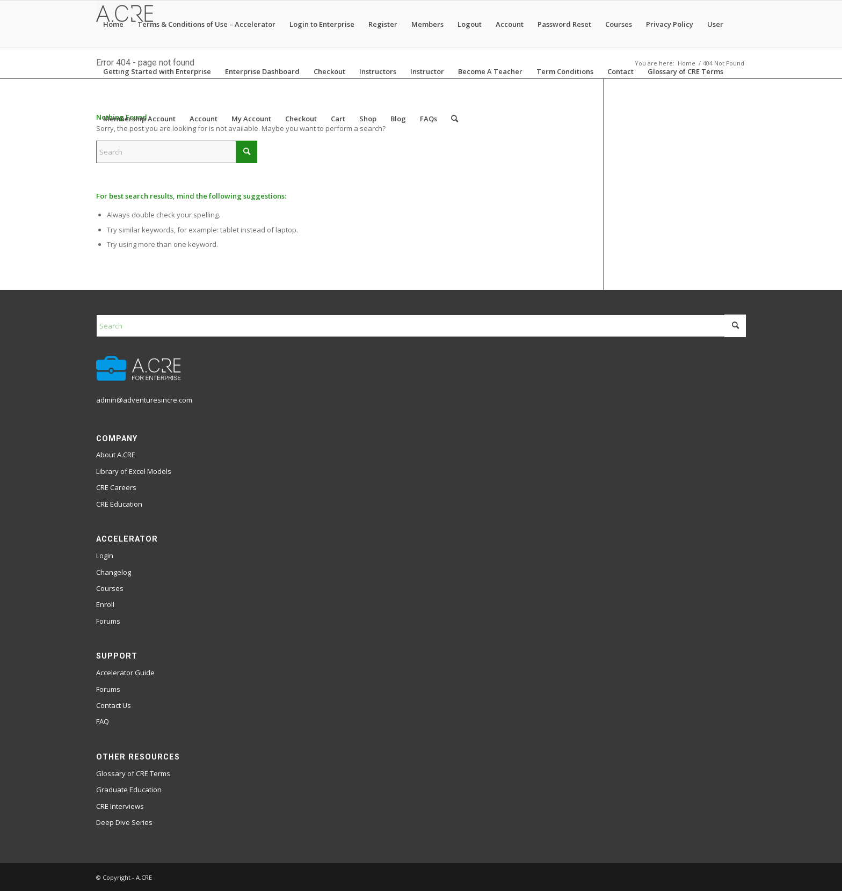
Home (113, 24)
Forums (108, 621)
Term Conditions (564, 71)
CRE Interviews (120, 806)
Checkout (329, 71)
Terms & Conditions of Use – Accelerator (206, 24)
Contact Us (113, 705)
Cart (338, 118)
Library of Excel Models (133, 471)
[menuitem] (454, 118)
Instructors (377, 71)
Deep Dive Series (124, 822)
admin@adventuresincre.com (144, 400)
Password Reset (564, 24)
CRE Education (119, 504)
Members (427, 24)
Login (104, 555)
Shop (367, 118)
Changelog (113, 572)
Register (382, 24)
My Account (251, 118)
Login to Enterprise (321, 24)
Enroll (105, 604)
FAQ (102, 721)
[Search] (454, 118)
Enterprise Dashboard (262, 71)
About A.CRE (115, 454)
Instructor (427, 71)
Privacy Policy (669, 24)
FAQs (428, 118)
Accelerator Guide (125, 672)
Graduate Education (129, 789)
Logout (470, 24)
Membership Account (139, 118)
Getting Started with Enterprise (157, 71)
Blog (398, 118)
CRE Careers (116, 487)
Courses (618, 24)
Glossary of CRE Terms (685, 71)
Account (510, 24)
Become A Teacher (490, 71)
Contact (620, 71)
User (715, 24)
